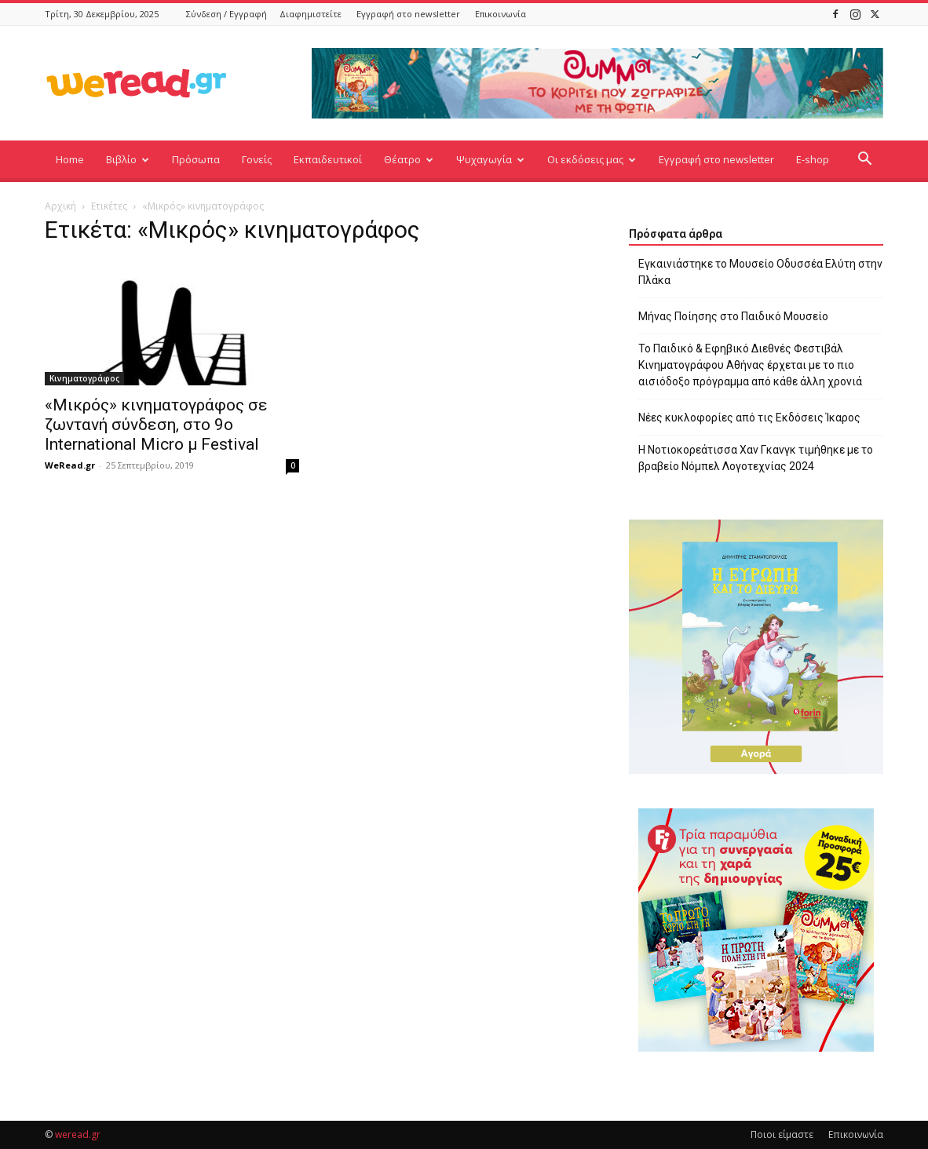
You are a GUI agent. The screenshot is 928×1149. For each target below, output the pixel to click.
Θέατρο (408, 159)
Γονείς (257, 159)
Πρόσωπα (196, 159)
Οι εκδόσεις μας (591, 159)
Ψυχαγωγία (490, 159)
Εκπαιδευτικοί (328, 159)
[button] (864, 160)
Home (70, 159)
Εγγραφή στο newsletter (408, 14)
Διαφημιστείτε (310, 14)
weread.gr (77, 1134)
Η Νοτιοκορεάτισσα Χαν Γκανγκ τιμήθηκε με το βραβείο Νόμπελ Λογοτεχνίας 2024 (755, 457)
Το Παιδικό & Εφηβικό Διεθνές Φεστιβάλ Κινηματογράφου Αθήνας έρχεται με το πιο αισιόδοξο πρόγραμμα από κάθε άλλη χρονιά (750, 365)
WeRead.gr (70, 465)
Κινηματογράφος (84, 378)
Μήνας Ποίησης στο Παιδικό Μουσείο (733, 316)
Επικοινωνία (500, 14)
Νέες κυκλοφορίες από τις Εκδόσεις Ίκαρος (749, 417)
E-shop (812, 159)
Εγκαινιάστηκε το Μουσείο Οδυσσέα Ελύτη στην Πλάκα (760, 271)
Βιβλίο (127, 159)
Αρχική (60, 206)
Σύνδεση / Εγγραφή (226, 14)
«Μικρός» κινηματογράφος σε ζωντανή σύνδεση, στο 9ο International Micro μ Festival (156, 425)
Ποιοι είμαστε (782, 1134)
